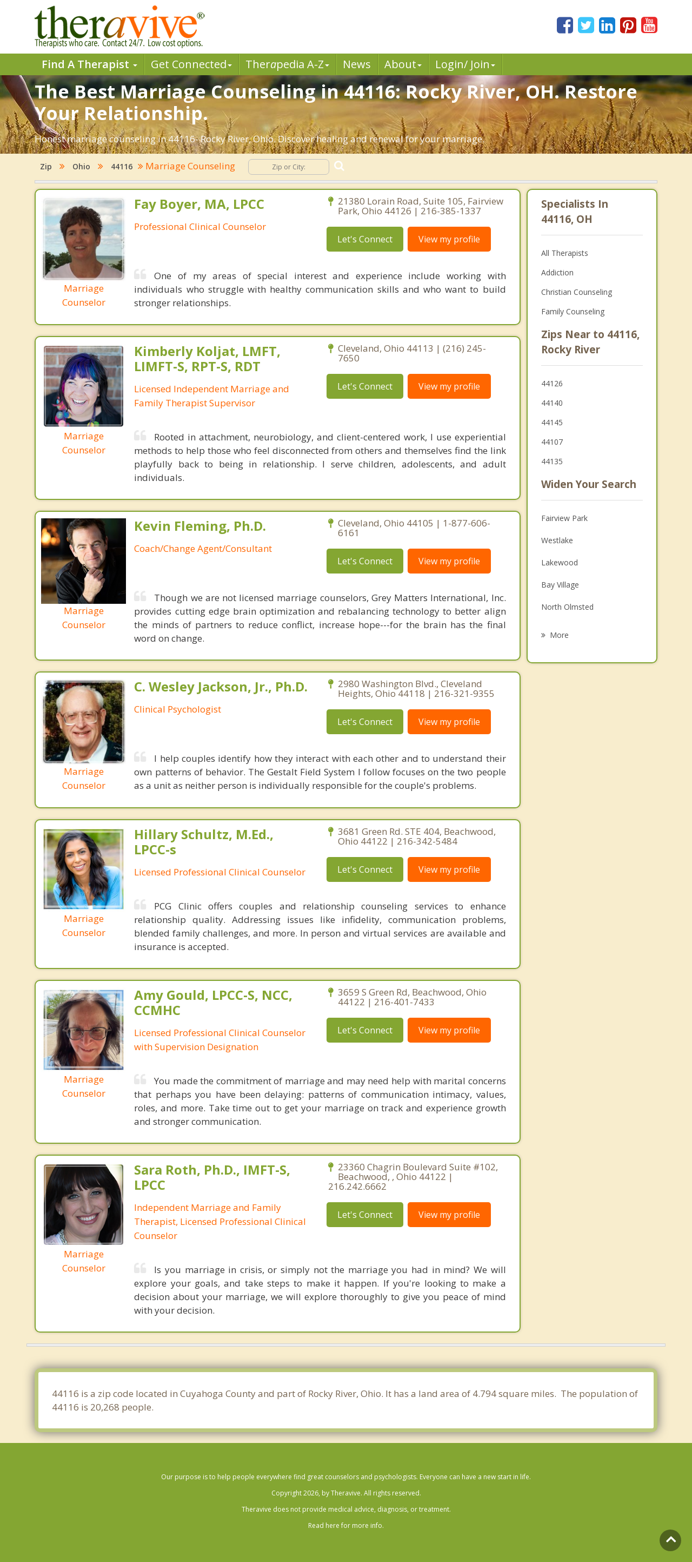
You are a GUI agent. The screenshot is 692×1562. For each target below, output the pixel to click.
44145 (552, 422)
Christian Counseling (576, 292)
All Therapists (564, 253)
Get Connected (191, 64)
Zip (46, 166)
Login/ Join (465, 64)
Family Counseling (572, 311)
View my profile (449, 239)
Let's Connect (364, 239)
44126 (552, 383)
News (357, 64)
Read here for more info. (346, 1525)
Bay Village (560, 584)
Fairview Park (564, 518)
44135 (552, 461)
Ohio (81, 166)
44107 (552, 442)
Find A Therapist (89, 64)
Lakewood (559, 562)
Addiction (557, 272)
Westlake (557, 540)
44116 (121, 166)
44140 (552, 403)
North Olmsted (567, 607)
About (403, 64)
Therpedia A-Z (287, 64)
